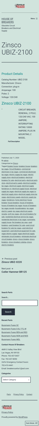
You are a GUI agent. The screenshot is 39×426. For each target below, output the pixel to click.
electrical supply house (20, 189)
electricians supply (13, 197)
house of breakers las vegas (12, 206)
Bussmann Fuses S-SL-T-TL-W (14, 329)
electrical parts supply (14, 183)
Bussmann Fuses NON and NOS (15, 336)
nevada (4, 214)
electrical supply (15, 186)
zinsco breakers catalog (17, 242)
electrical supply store (10, 194)
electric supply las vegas (18, 175)
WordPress (22, 417)
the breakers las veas (20, 222)
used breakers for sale (17, 225)
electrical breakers (18, 177)
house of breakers (26, 203)
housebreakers (20, 208)
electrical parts (20, 180)
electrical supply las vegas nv (25, 191)
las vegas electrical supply (22, 211)
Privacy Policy (7, 412)
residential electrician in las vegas (14, 220)
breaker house (12, 166)
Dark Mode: (31, 423)
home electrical (21, 200)
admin (6, 161)
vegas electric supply (9, 234)
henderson (10, 200)
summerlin (31, 220)
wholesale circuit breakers (11, 236)
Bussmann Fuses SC (10, 325)
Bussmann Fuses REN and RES (14, 332)
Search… (5, 297)
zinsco (15, 239)
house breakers (13, 203)
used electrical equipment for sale (22, 231)
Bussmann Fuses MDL (11, 339)
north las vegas (13, 214)
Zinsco (15, 163)
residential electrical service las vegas (19, 217)
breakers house (24, 166)
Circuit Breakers (15, 169)
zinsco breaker (23, 239)
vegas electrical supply (26, 234)
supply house (6, 222)
